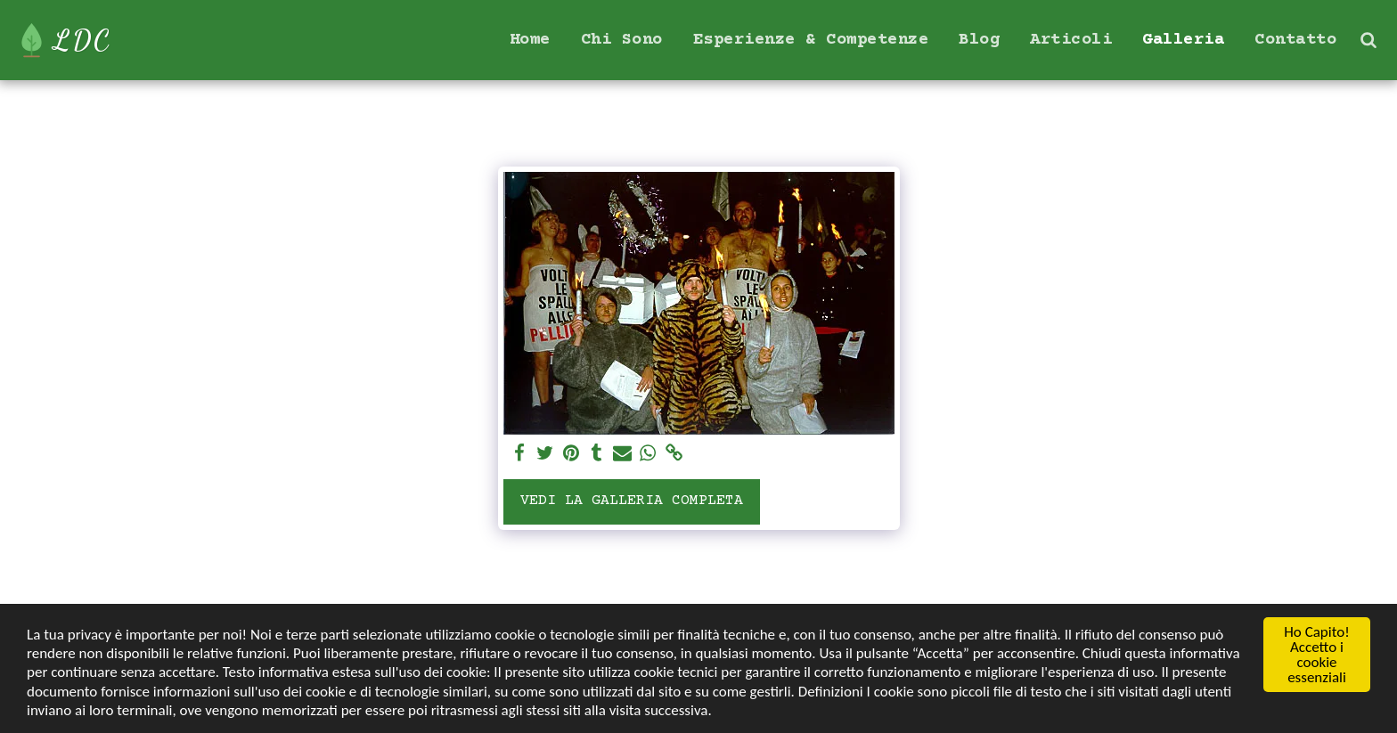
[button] (1368, 39)
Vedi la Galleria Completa (631, 501)
